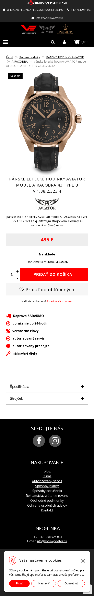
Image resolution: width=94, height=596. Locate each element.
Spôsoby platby (47, 486)
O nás (47, 476)
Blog (47, 471)
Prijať (19, 583)
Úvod (9, 57)
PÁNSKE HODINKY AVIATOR (65, 57)
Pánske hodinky (29, 57)
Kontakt (47, 510)
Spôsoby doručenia (47, 491)
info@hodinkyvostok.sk (49, 18)
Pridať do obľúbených (47, 289)
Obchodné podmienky (47, 500)
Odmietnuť (71, 583)
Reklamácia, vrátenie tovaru (47, 495)
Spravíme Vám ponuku (59, 301)
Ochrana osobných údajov (47, 505)
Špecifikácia (19, 387)
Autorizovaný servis (47, 481)
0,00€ (81, 42)
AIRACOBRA (20, 61)
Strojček (16, 398)
